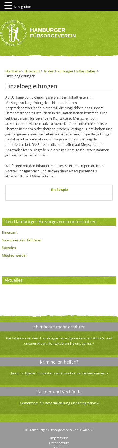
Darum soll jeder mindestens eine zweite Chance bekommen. (58, 373)
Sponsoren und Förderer (21, 240)
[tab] (60, 190)
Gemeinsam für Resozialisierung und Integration (58, 402)
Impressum (59, 438)
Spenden (9, 247)
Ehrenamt (10, 232)
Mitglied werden (14, 255)
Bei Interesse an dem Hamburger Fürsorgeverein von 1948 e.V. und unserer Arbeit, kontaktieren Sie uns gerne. (59, 341)
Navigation (22, 6)
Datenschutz (59, 443)
